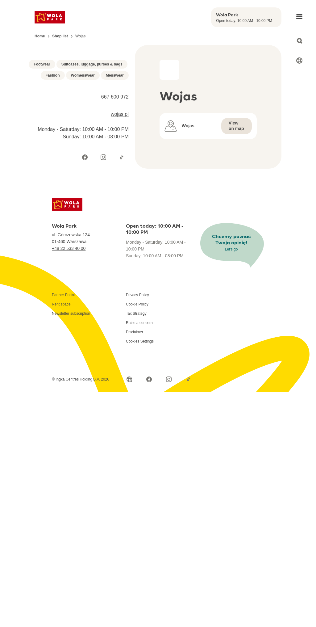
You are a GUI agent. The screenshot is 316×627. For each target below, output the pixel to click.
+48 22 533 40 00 (68, 324)
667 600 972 (115, 177)
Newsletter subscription (71, 390)
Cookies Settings (140, 417)
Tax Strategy (136, 390)
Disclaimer (134, 408)
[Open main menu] (299, 16)
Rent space (61, 380)
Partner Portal (63, 371)
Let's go (231, 325)
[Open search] (299, 41)
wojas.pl (120, 195)
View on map (236, 125)
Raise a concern (139, 399)
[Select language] (299, 60)
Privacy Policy (137, 371)
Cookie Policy (137, 380)
